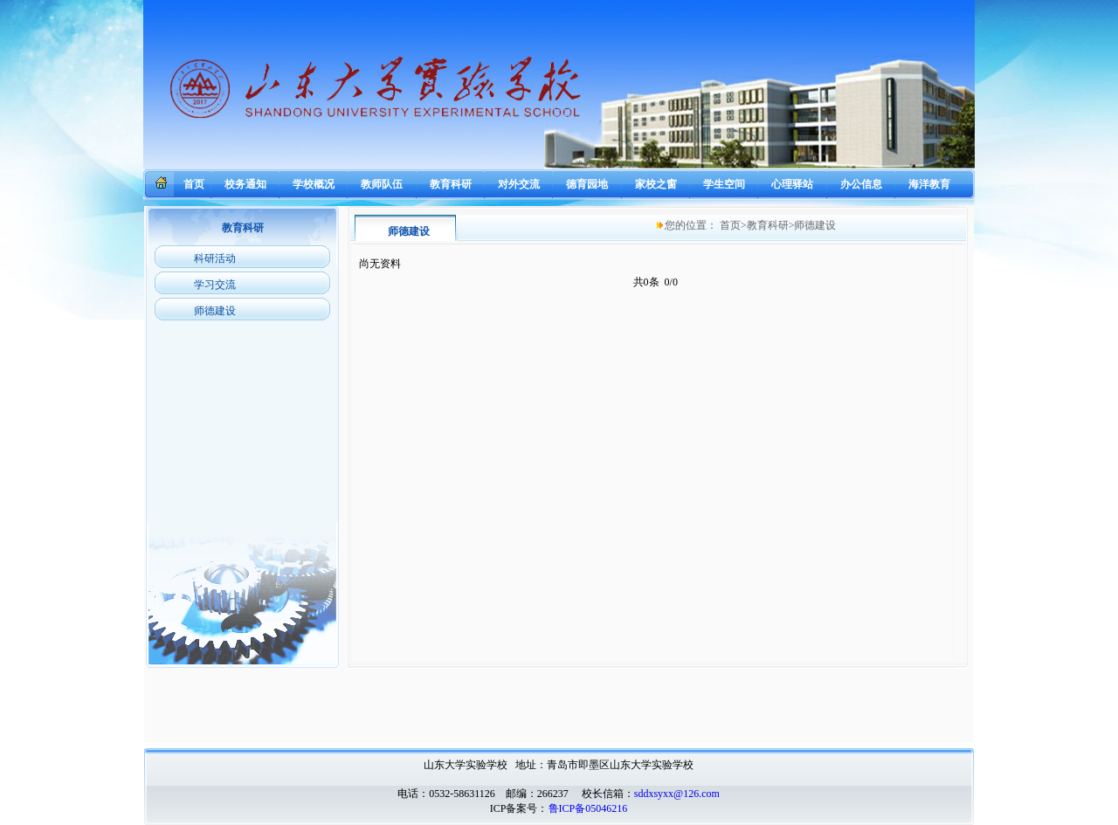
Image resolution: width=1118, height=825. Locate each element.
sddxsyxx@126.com (677, 793)
